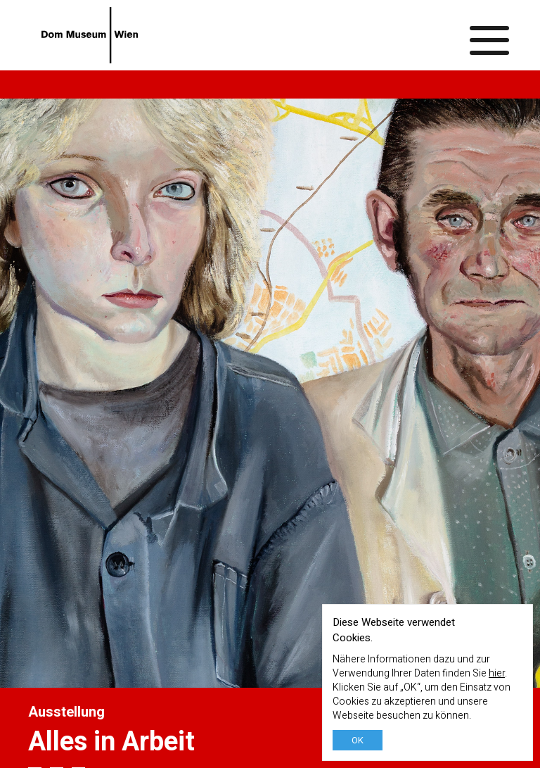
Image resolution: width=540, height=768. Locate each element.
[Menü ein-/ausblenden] (490, 35)
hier (497, 673)
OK (358, 740)
